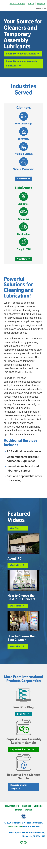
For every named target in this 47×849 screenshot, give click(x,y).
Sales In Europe (17, 3)
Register (41, 3)
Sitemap (28, 810)
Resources (26, 806)
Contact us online (14, 826)
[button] (39, 8)
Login (31, 3)
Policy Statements (11, 806)
